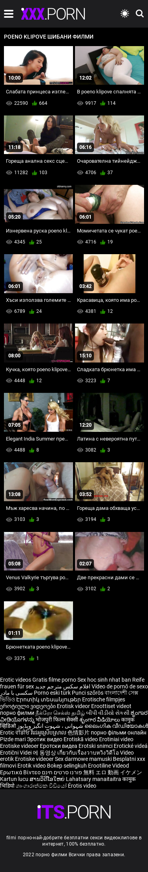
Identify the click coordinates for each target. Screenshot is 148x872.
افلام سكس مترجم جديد (62, 686)
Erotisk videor (74, 706)
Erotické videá (131, 746)
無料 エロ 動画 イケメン (112, 772)
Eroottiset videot (111, 706)
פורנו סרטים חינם (62, 772)
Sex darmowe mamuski (83, 759)
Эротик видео (45, 739)
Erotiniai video (116, 739)
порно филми (17, 713)
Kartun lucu (15, 779)
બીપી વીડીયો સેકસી (107, 713)
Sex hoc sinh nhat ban (104, 680)
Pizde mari (13, 739)
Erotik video (32, 765)
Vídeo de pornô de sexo (120, 686)
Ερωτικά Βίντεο (21, 772)
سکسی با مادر (16, 693)
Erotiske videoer (20, 746)
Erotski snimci (96, 746)
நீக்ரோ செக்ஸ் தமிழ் (60, 713)
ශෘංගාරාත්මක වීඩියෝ (42, 786)
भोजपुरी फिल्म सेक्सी (57, 719)
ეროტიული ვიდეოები (28, 706)
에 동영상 (45, 752)
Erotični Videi (16, 752)
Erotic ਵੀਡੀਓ (15, 732)
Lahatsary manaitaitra (94, 779)
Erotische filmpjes (103, 699)
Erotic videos (16, 680)
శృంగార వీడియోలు (100, 719)
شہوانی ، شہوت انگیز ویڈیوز (50, 726)
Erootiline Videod (108, 765)
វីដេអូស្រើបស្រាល (49, 732)
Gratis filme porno (54, 680)
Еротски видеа (59, 746)
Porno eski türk (52, 693)
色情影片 (79, 732)
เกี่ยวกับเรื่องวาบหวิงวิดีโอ (88, 752)
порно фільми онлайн (118, 732)
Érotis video (82, 786)
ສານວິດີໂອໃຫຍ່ (48, 779)
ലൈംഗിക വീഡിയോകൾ (116, 726)
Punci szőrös (87, 693)
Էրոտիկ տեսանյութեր (49, 699)
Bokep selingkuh (67, 765)
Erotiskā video (81, 739)
